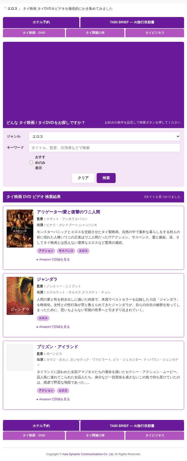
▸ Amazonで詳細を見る (53, 259)
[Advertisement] (93, 81)
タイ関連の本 (95, 33)
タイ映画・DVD (34, 33)
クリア (83, 178)
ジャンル (13, 136)
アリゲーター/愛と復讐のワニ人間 (68, 212)
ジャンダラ (47, 279)
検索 (106, 178)
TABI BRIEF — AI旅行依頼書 (132, 22)
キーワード (15, 147)
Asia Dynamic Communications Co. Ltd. (88, 454)
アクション (46, 250)
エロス (83, 250)
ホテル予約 (41, 22)
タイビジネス (154, 33)
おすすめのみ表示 (37, 162)
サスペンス (66, 250)
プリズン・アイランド (57, 347)
